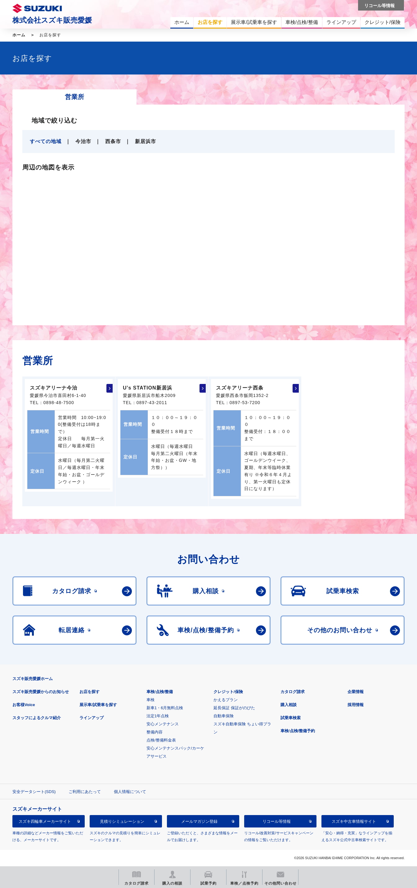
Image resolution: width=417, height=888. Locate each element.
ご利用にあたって (85, 791)
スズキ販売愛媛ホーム (32, 678)
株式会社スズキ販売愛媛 (52, 20)
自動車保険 (223, 716)
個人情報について (130, 791)
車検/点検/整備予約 (297, 730)
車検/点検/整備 (159, 691)
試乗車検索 (290, 717)
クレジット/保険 (228, 691)
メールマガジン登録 (199, 821)
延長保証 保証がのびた (234, 707)
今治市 (83, 141)
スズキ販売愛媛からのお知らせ (40, 691)
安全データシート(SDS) (34, 791)
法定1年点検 (157, 716)
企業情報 (356, 691)
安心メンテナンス (162, 724)
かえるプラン (225, 699)
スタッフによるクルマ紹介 (36, 717)
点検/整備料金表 (161, 740)
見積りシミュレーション (122, 821)
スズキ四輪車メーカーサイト (45, 821)
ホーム (18, 35)
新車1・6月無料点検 (164, 707)
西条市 (113, 141)
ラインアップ (91, 717)
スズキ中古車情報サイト (354, 821)
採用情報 (356, 704)
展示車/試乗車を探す (98, 704)
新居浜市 (145, 141)
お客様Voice (23, 704)
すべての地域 (45, 141)
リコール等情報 (276, 821)
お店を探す (89, 691)
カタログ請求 (292, 691)
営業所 (74, 96)
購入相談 (288, 704)
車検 (150, 699)
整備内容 (154, 732)
